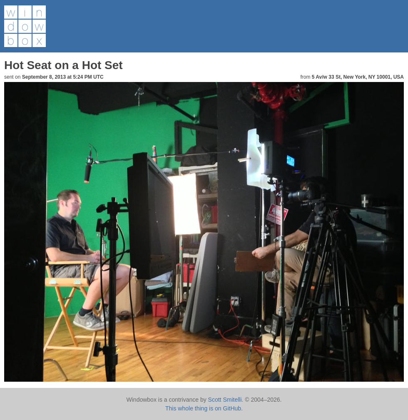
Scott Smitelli (225, 399)
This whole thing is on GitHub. (204, 408)
